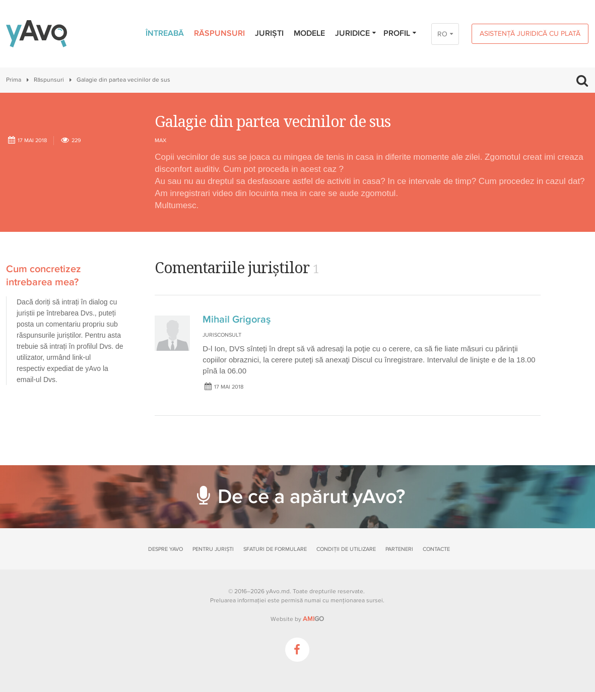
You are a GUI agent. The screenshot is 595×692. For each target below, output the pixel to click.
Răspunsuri (219, 33)
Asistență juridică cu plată (530, 33)
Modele (309, 33)
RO (442, 34)
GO (313, 619)
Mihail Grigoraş (237, 319)
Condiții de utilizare (346, 549)
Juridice (356, 33)
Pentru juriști (213, 549)
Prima (13, 80)
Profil (400, 33)
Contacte (436, 549)
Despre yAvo (165, 549)
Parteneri (399, 549)
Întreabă (165, 33)
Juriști (269, 33)
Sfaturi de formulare (275, 549)
